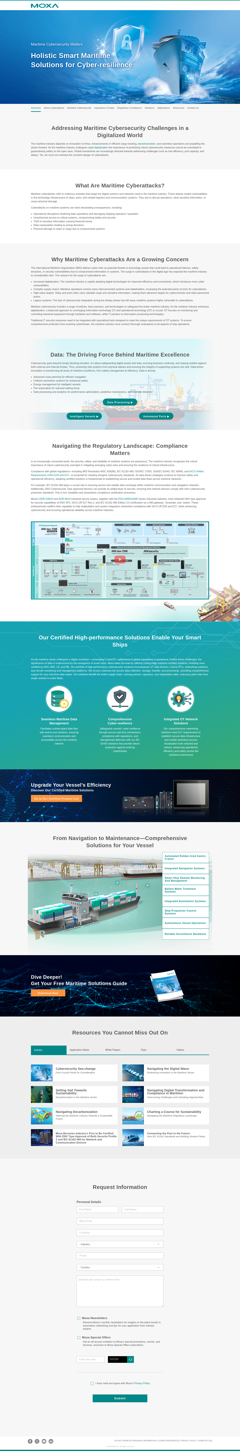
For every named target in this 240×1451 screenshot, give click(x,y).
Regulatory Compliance (129, 108)
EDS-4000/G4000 (128, 499)
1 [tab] (120, 99)
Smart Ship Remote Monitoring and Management (185, 879)
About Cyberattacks (54, 108)
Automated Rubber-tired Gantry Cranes (185, 857)
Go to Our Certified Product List (56, 798)
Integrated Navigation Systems (185, 868)
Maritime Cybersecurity (79, 108)
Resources (178, 108)
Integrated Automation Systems (185, 901)
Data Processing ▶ (120, 402)
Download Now (48, 993)
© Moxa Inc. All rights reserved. (120, 1446)
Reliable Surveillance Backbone (185, 934)
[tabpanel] (120, 57)
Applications (163, 108)
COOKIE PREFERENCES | (169, 1441)
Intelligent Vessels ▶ (84, 416)
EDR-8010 (64, 499)
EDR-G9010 (46, 499)
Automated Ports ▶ (156, 416)
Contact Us (193, 108)
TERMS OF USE (205, 1441)
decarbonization (147, 143)
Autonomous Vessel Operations (185, 923)
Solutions (149, 108)
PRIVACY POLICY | (189, 1441)
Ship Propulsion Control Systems (180, 912)
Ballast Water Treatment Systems (180, 890)
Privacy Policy (142, 1383)
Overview (36, 108)
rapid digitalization (98, 147)
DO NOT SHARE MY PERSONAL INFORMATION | (136, 1441)
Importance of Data (104, 108)
